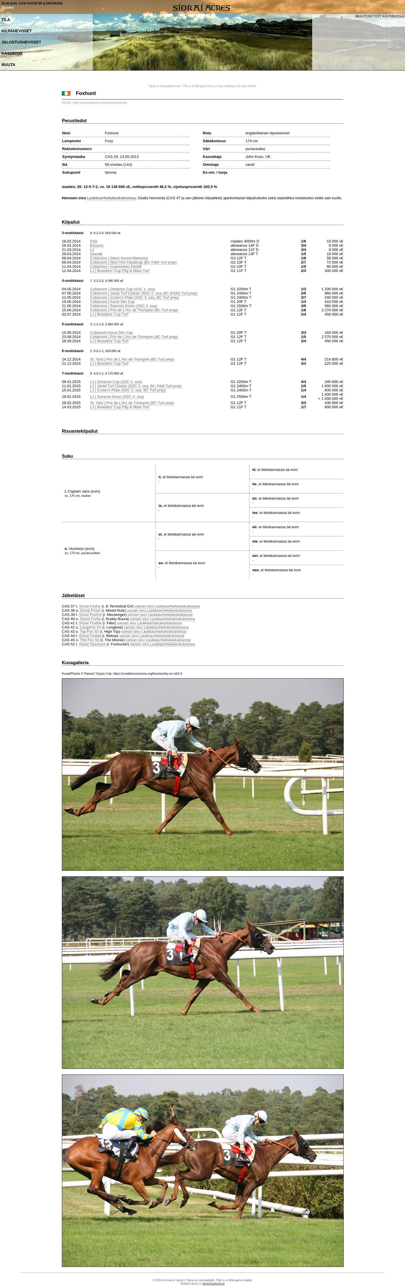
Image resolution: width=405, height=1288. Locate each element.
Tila (5, 19)
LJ (92, 250)
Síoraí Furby (90, 619)
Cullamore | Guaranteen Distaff (115, 266)
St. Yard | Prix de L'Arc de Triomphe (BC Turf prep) (132, 359)
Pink (93, 241)
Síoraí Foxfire (90, 623)
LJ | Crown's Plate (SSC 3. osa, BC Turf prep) (128, 390)
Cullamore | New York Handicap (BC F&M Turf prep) (133, 262)
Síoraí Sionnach (92, 644)
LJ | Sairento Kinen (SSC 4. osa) (117, 396)
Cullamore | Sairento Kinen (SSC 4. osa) (123, 306)
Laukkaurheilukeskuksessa (111, 198)
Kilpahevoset (16, 31)
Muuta (8, 64)
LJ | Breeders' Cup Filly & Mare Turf (119, 271)
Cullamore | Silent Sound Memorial (119, 258)
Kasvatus (11, 53)
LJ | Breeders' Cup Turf (109, 314)
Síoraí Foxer (90, 610)
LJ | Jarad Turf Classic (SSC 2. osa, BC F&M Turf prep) (136, 386)
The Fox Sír (90, 640)
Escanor (97, 245)
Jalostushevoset (21, 42)
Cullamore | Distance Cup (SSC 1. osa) (122, 289)
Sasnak (96, 254)
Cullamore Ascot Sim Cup (111, 332)
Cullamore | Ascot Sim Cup (112, 302)
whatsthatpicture (213, 1283)
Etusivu (7, 8)
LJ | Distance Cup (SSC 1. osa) (116, 382)
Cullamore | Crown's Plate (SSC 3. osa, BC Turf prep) (134, 297)
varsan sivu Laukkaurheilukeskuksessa (167, 606)
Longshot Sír (90, 627)
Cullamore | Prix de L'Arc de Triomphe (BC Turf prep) (134, 310)
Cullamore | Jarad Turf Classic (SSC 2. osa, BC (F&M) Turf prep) (143, 293)
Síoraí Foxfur (90, 606)
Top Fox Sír (89, 631)
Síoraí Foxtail (90, 636)
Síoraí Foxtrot (90, 615)
